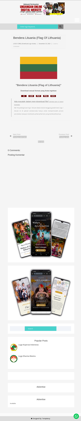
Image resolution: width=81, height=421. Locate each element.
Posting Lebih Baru (20, 137)
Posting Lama (64, 137)
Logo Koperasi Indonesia (28, 345)
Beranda (41, 142)
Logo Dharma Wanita (27, 356)
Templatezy (46, 418)
